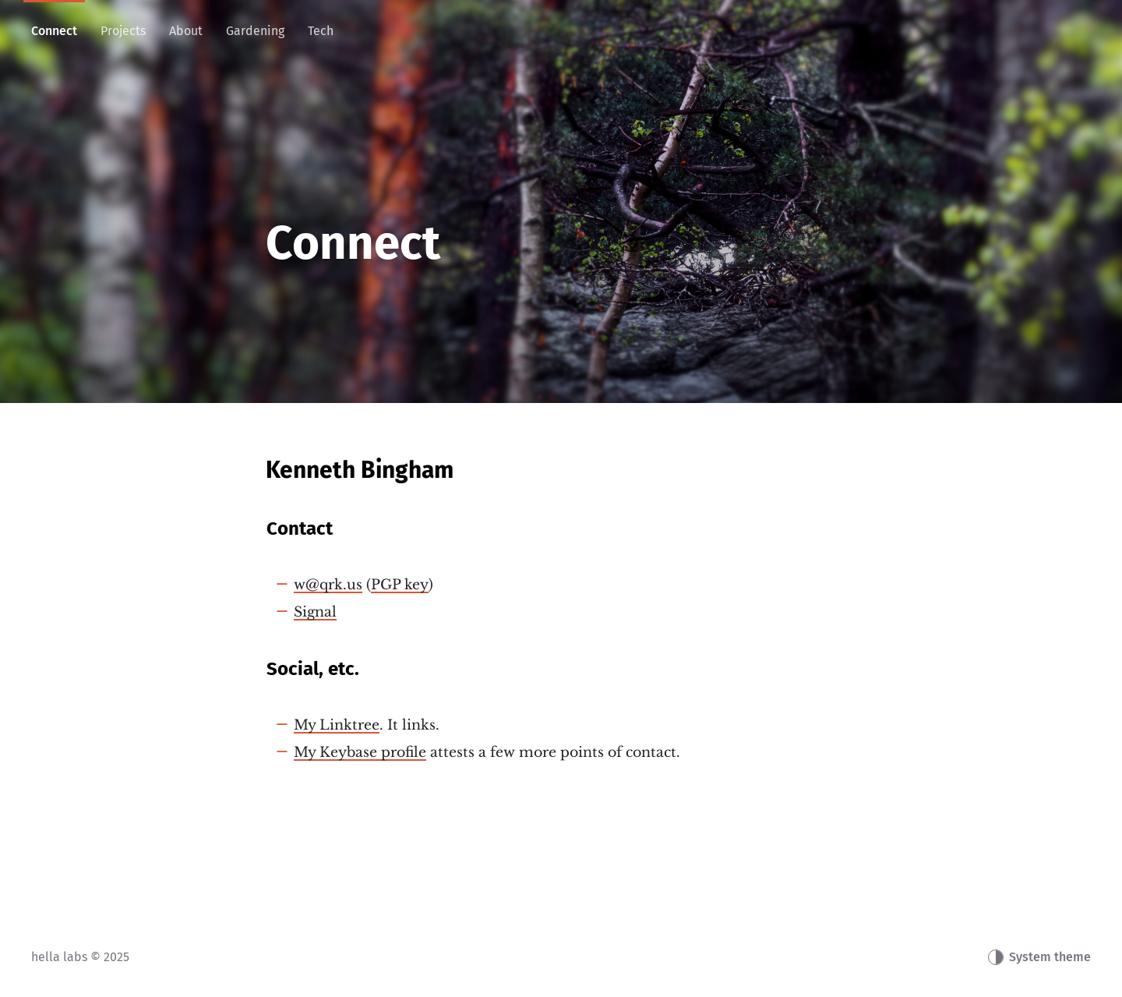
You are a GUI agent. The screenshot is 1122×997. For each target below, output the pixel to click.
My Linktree (336, 725)
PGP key (400, 584)
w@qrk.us (328, 584)
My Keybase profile (360, 752)
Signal (315, 611)
